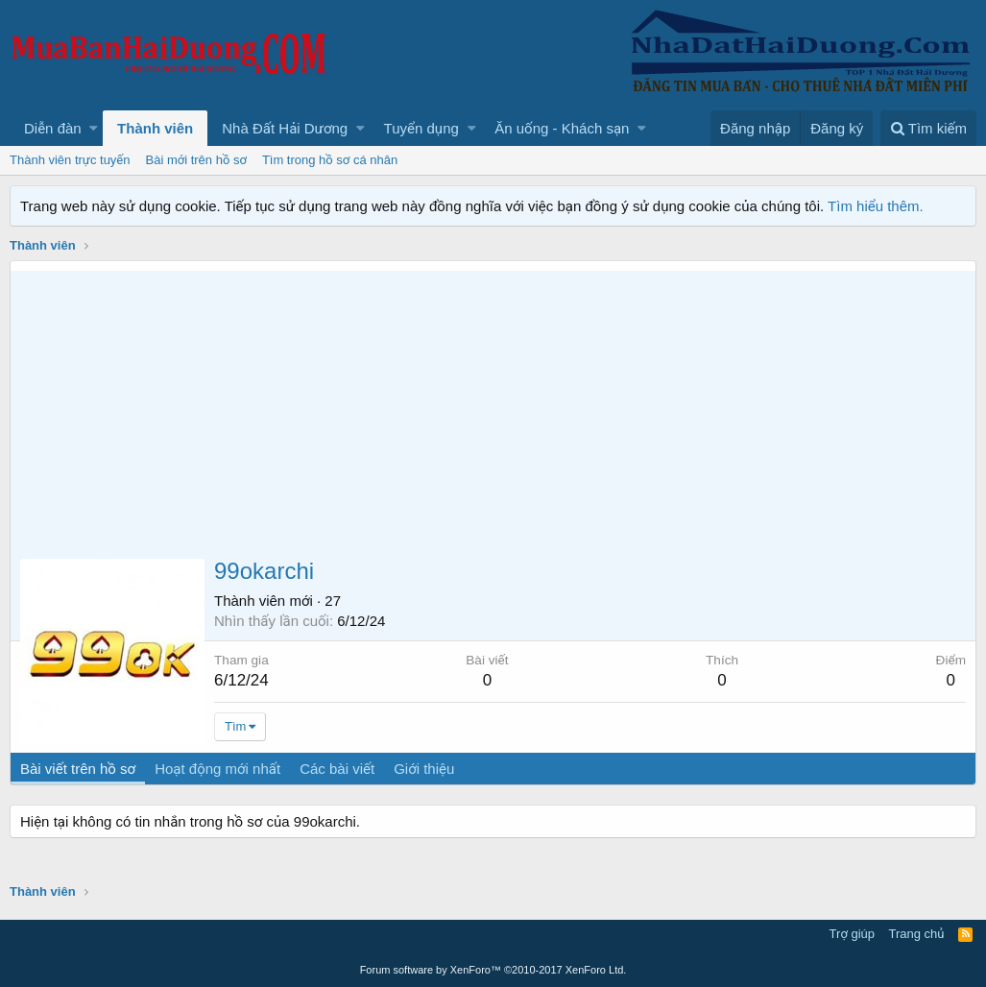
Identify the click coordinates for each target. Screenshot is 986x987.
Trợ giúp (852, 934)
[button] (93, 128)
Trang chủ (917, 934)
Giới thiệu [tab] (424, 768)
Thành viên (155, 128)
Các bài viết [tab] (337, 768)
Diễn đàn (53, 128)
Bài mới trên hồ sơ (196, 160)
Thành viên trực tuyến (70, 160)
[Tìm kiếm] (928, 128)
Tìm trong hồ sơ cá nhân (329, 160)
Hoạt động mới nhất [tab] (217, 768)
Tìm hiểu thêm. (876, 206)
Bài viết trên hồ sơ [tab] (77, 768)
